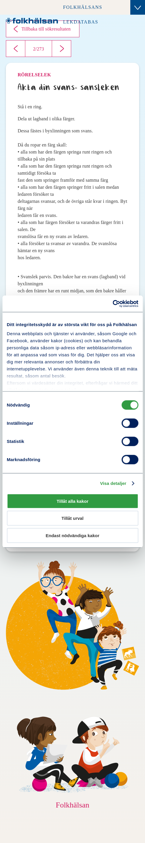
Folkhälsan (72, 805)
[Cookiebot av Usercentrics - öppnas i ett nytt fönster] (112, 304)
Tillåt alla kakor (72, 500)
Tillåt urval (72, 518)
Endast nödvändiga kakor (72, 535)
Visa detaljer (113, 483)
